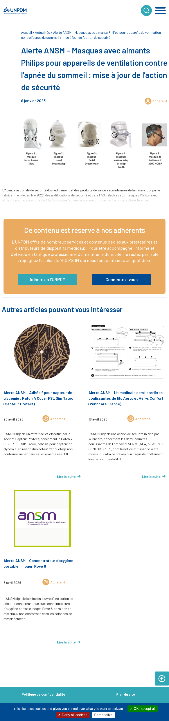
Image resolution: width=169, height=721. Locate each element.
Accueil (26, 32)
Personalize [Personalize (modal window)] (103, 715)
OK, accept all (142, 708)
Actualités (42, 32)
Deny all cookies (72, 715)
